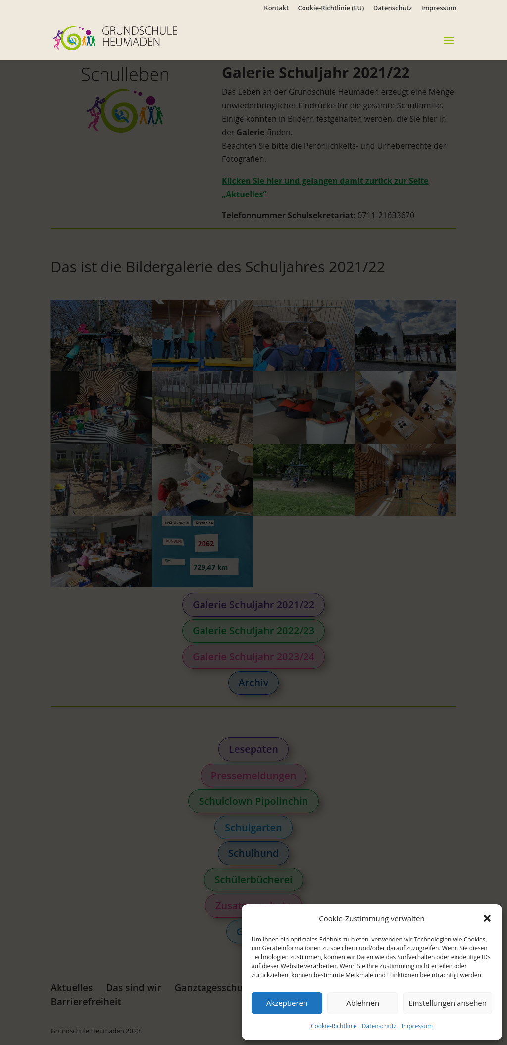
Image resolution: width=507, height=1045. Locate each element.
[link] (129, 37)
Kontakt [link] (276, 8)
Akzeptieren (286, 1003)
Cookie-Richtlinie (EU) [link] (331, 8)
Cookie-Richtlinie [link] (334, 1026)
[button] (487, 918)
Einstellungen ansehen (447, 1003)
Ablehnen (362, 1003)
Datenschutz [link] (379, 1026)
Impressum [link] (417, 1026)
